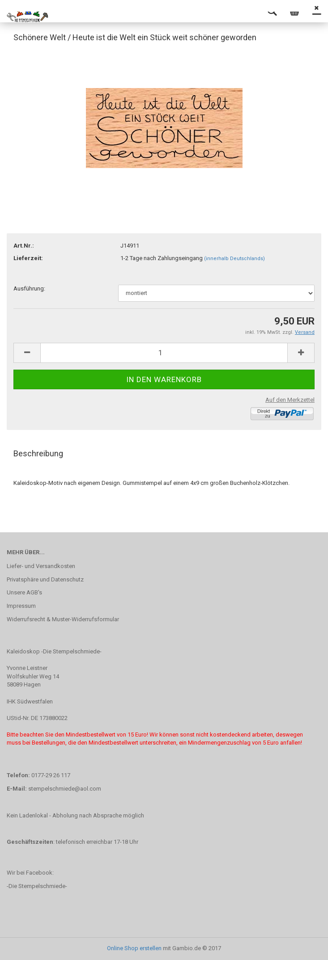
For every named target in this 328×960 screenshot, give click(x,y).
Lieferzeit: (28, 258)
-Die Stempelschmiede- (37, 886)
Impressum (21, 605)
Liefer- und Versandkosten (41, 566)
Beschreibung (38, 453)
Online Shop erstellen (134, 948)
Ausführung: (29, 288)
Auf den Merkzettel (290, 399)
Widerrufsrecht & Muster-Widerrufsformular (63, 619)
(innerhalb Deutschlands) (234, 258)
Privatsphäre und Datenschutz (45, 579)
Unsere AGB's (24, 592)
